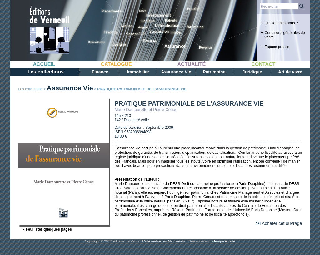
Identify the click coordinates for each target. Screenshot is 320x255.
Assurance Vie (176, 71)
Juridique (252, 71)
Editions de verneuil (49, 30)
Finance (100, 71)
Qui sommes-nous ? (281, 23)
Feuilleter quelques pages (49, 229)
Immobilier (138, 71)
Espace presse (277, 47)
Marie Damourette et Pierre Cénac (146, 109)
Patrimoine (214, 71)
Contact (263, 64)
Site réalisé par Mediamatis (165, 241)
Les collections (30, 89)
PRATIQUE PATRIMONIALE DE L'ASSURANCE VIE (189, 103)
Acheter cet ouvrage (282, 223)
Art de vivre (290, 71)
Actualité (192, 64)
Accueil (44, 64)
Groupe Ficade (223, 241)
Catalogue (116, 64)
